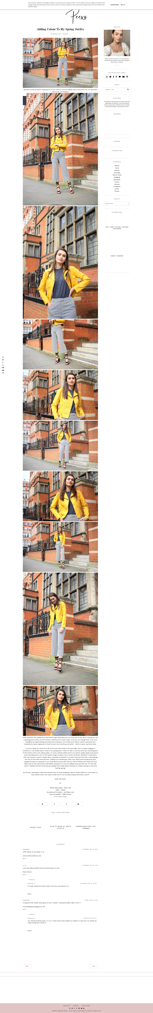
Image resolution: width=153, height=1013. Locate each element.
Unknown (26, 849)
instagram (117, 186)
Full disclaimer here (123, 106)
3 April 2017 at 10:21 (90, 918)
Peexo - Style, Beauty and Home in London (78, 1011)
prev (27, 966)
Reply (25, 858)
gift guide (117, 179)
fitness (117, 191)
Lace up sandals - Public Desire (60, 794)
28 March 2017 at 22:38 (89, 883)
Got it (123, 5)
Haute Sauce (27, 872)
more (117, 65)
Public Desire (64, 766)
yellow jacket (45, 753)
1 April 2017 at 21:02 (91, 900)
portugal (117, 173)
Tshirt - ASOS (60, 790)
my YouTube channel (69, 775)
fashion (65, 34)
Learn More (115, 5)
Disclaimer (86, 1005)
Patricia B (31, 883)
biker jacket (86, 753)
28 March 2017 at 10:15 (90, 849)
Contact (76, 1005)
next (93, 966)
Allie (25, 865)
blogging (117, 177)
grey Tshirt (68, 759)
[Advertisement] (117, 304)
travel (117, 168)
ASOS (78, 759)
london (117, 182)
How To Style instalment (61, 772)
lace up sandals (51, 766)
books (117, 189)
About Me (66, 1005)
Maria (64, 796)
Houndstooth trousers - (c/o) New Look (60, 792)
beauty (117, 170)
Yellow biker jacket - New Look (60, 788)
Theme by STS (97, 1011)
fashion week (117, 175)
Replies (32, 879)
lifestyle (117, 184)
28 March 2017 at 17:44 (90, 865)
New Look (28, 764)
